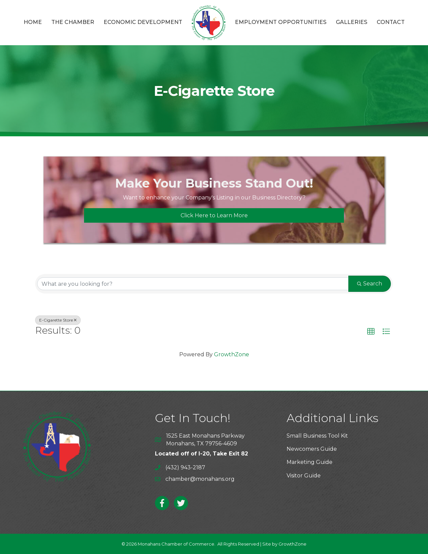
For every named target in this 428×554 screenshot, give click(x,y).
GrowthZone (231, 354)
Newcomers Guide (312, 449)
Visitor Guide (304, 475)
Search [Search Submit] (369, 283)
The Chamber (72, 22)
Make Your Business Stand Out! (214, 183)
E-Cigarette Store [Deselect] (58, 320)
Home (33, 22)
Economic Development (143, 22)
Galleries (351, 22)
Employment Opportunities (280, 22)
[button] (371, 331)
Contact (391, 22)
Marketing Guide (309, 462)
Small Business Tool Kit (317, 436)
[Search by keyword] (193, 283)
